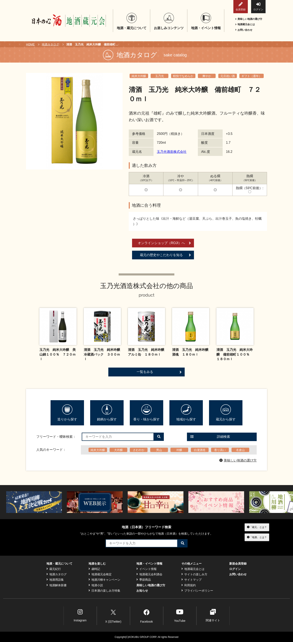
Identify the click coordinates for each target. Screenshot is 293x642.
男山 (159, 450)
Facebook (146, 615)
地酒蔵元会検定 (100, 574)
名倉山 (240, 450)
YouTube (179, 615)
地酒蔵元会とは (245, 24)
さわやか (138, 450)
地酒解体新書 (56, 585)
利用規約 (188, 585)
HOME (30, 44)
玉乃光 (159, 76)
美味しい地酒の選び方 (248, 19)
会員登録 (241, 6)
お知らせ (142, 590)
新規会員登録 (238, 563)
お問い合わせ (243, 29)
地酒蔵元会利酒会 (149, 574)
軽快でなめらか (183, 76)
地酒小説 (96, 585)
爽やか (206, 76)
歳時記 (94, 569)
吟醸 (179, 450)
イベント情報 (146, 569)
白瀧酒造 (200, 450)
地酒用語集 (55, 579)
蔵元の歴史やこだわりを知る (165, 255)
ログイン (258, 6)
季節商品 (143, 579)
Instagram (80, 615)
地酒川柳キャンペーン (104, 579)
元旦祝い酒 (227, 76)
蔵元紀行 (53, 569)
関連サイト (213, 615)
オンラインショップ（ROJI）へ (164, 243)
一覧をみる (159, 372)
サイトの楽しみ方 (194, 574)
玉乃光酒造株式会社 (172, 151)
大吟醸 (118, 450)
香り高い (220, 450)
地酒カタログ (50, 44)
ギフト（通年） (251, 76)
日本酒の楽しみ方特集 (104, 590)
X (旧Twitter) (113, 615)
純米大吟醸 (139, 76)
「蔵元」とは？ (257, 527)
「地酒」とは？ (257, 537)
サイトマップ (191, 579)
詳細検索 (210, 436)
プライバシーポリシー (197, 590)
